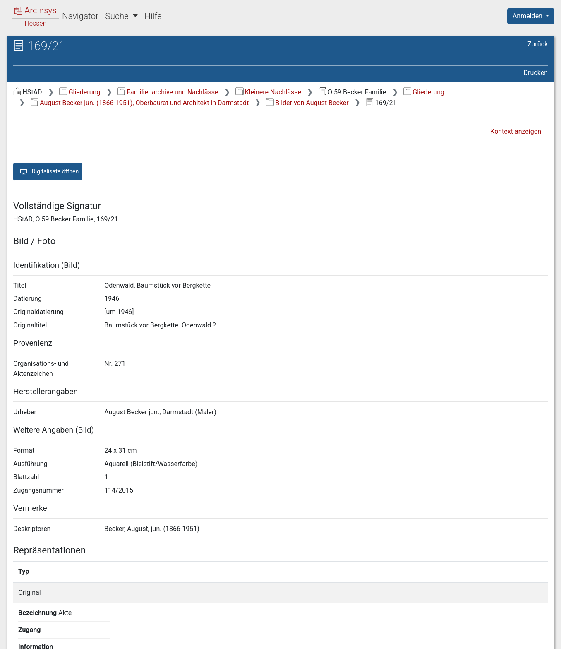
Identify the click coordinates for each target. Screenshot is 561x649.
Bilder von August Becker (307, 103)
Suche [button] (118, 16)
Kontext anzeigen (515, 131)
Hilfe (152, 16)
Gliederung (79, 92)
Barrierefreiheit (472, 638)
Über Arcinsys (347, 638)
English (19, 632)
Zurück (537, 44)
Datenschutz (409, 638)
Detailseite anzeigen (420, 592)
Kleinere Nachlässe (268, 92)
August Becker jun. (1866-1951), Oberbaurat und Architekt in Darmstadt (140, 103)
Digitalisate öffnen (48, 171)
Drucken (536, 73)
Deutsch (50, 632)
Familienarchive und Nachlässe (167, 92)
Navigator (80, 16)
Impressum (533, 638)
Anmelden (528, 16)
